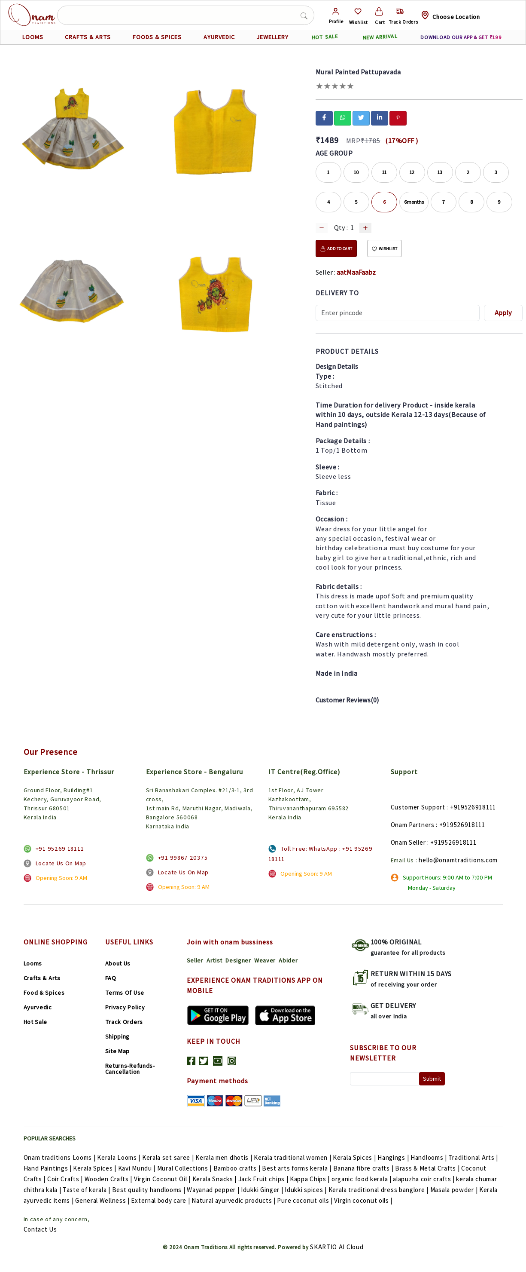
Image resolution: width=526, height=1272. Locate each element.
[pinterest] (398, 117)
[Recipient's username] (398, 313)
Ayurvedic (38, 1007)
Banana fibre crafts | (364, 1168)
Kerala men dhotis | (224, 1157)
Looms (33, 963)
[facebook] (324, 117)
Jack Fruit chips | (264, 1179)
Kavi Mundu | (137, 1168)
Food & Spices (44, 993)
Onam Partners (413, 825)
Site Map (117, 1051)
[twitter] (361, 117)
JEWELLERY (272, 37)
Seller (195, 960)
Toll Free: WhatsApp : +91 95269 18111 (320, 854)
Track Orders (124, 1022)
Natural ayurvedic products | (234, 1200)
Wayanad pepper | (214, 1190)
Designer (238, 960)
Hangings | (393, 1157)
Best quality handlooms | (149, 1190)
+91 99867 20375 (183, 857)
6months (414, 202)
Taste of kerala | (87, 1190)
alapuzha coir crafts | (424, 1179)
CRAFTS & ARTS (88, 37)
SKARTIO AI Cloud (336, 1247)
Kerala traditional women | (293, 1157)
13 (440, 172)
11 (384, 172)
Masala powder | (454, 1190)
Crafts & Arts (42, 978)
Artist (214, 960)
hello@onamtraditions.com (458, 860)
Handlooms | (429, 1157)
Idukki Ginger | (263, 1190)
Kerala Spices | (355, 1157)
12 (412, 172)
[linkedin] (380, 117)
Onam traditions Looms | (60, 1157)
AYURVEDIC (219, 37)
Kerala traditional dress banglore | (379, 1190)
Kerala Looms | (119, 1157)
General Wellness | (103, 1200)
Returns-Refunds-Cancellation (130, 1069)
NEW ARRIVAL (380, 37)
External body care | (161, 1200)
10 (356, 172)
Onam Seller (408, 842)
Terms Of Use (124, 993)
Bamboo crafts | (237, 1168)
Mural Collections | (185, 1168)
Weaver (265, 960)
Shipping (117, 1036)
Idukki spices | (306, 1190)
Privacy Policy (125, 1007)
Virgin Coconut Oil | (163, 1179)
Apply (503, 312)
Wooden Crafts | (109, 1179)
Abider (288, 960)
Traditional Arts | (473, 1157)
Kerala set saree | (168, 1157)
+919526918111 (473, 807)
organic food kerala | (362, 1179)
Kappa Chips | (310, 1179)
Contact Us (40, 1229)
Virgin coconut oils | (363, 1200)
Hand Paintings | (48, 1168)
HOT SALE (325, 37)
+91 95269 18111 (60, 848)
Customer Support (418, 807)
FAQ (110, 978)
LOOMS (32, 37)
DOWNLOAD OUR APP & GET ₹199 (461, 37)
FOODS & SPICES (157, 37)
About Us (118, 963)
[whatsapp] (343, 117)
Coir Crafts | (66, 1179)
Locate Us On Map (61, 863)
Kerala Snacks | (215, 1179)
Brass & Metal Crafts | (428, 1168)
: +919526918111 (460, 825)
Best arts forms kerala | (297, 1168)
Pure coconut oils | (305, 1200)
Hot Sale (36, 1022)
